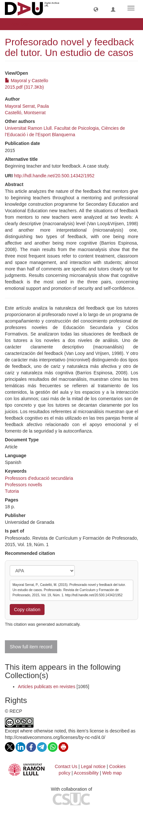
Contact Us (66, 766)
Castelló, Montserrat (25, 112)
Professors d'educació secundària (39, 478)
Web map (112, 773)
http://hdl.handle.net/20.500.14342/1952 (54, 175)
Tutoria (12, 491)
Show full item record (31, 646)
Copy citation (27, 609)
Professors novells (23, 484)
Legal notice (93, 766)
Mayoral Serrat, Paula (27, 106)
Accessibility (86, 773)
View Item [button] (22, 24)
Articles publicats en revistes (46, 686)
